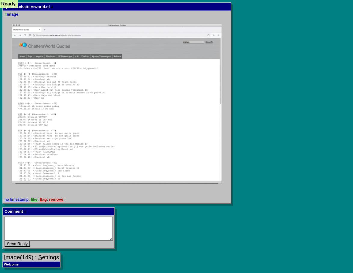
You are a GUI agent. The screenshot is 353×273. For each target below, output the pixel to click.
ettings (48, 257)
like (34, 199)
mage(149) (18, 257)
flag (43, 199)
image (11, 14)
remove (56, 199)
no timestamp (17, 199)
